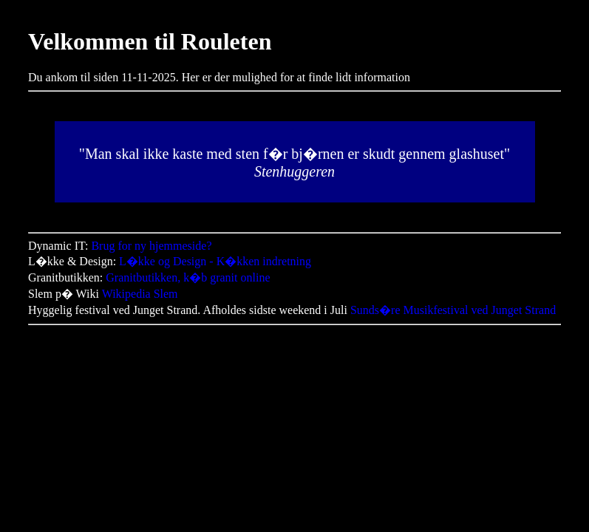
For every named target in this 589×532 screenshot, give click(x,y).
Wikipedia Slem (140, 293)
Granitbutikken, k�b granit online (188, 277)
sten (247, 154)
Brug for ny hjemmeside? (151, 245)
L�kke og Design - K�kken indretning (215, 261)
